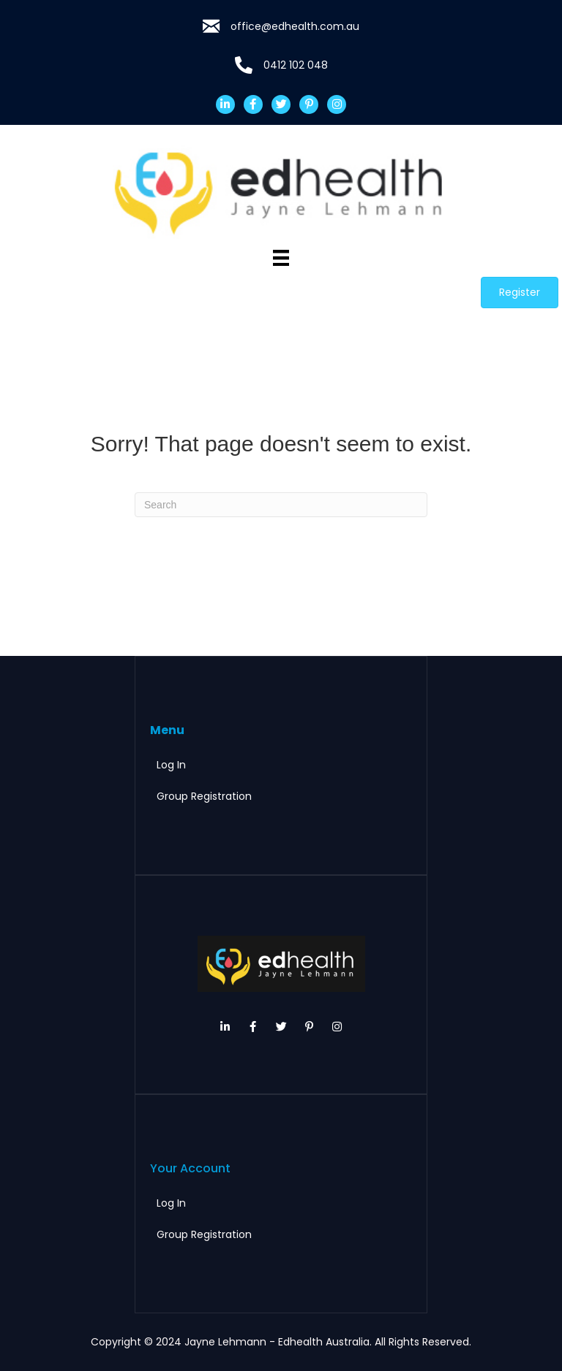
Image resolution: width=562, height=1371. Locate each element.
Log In (171, 764)
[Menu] (281, 257)
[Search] (281, 504)
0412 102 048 (295, 65)
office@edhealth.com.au (295, 26)
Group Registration (204, 796)
